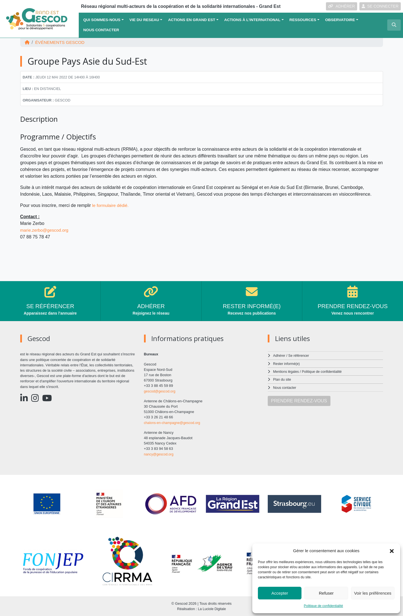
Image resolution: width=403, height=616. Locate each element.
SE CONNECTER (380, 6)
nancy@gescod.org (159, 454)
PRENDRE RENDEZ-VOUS (299, 400)
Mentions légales (286, 371)
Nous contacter (101, 30)
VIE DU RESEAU (144, 20)
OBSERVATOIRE (340, 20)
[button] (392, 551)
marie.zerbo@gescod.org (45, 230)
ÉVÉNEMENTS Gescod (61, 42)
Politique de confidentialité (323, 606)
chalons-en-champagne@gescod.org (173, 422)
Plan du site (282, 379)
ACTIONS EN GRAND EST (191, 20)
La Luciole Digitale (212, 609)
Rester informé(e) (287, 364)
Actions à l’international (252, 20)
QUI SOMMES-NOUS (101, 20)
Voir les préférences (372, 593)
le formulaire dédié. (111, 205)
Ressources (302, 20)
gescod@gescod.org (160, 391)
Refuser (326, 593)
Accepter (279, 593)
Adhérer (279, 355)
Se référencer (300, 355)
